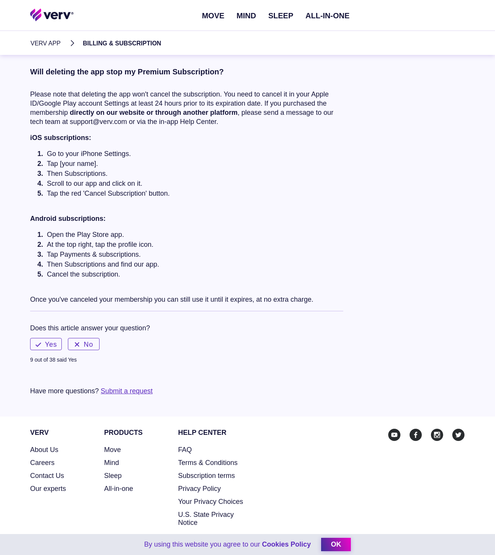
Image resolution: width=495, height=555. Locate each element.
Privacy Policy (199, 488)
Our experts (48, 488)
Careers (42, 463)
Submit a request (127, 391)
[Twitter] (458, 435)
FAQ (185, 450)
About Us (44, 450)
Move (213, 15)
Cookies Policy (286, 544)
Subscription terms (206, 475)
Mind (246, 15)
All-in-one (118, 488)
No (84, 344)
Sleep (280, 15)
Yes (46, 344)
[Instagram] (437, 435)
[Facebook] (416, 435)
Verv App (46, 43)
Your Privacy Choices (210, 501)
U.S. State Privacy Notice (206, 518)
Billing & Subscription (122, 43)
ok (336, 544)
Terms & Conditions (208, 463)
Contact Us (47, 475)
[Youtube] (394, 435)
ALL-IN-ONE (327, 15)
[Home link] (52, 14)
